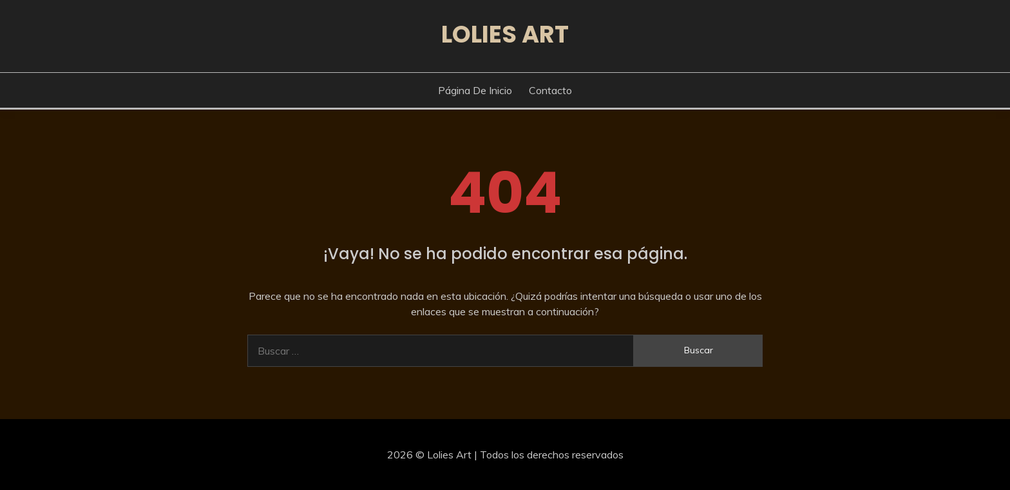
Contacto (550, 90)
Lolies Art (505, 34)
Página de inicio (475, 90)
